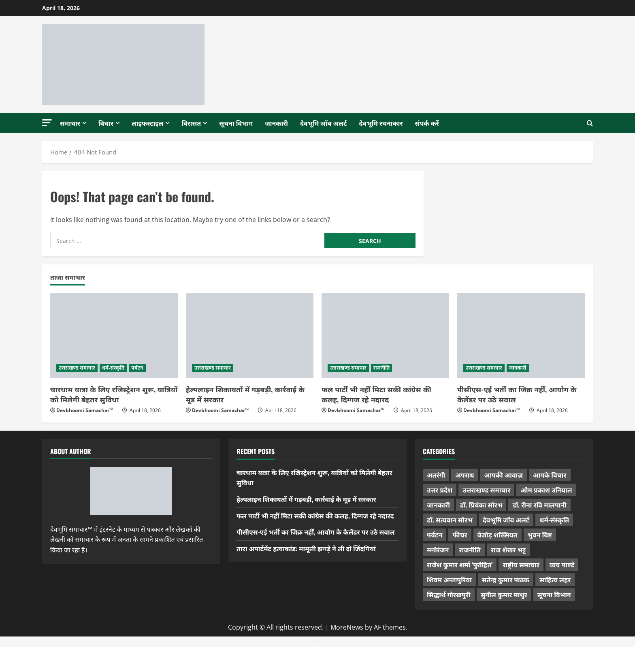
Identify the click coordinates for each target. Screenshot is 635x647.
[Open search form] (590, 123)
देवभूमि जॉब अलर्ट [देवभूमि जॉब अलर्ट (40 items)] (506, 519)
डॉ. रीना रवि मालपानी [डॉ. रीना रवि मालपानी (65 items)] (539, 505)
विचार (105, 123)
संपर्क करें (427, 123)
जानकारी (276, 123)
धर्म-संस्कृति (113, 367)
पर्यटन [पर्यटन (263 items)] (434, 534)
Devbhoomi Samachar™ (84, 410)
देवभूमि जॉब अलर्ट (323, 123)
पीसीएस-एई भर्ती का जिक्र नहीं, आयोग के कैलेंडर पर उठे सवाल (517, 394)
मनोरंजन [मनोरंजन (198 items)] (438, 549)
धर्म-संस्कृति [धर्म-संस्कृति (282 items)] (554, 519)
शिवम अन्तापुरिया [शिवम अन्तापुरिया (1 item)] (449, 579)
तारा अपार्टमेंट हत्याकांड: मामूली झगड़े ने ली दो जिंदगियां (306, 548)
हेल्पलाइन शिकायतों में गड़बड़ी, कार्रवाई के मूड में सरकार (245, 394)
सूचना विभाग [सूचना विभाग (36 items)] (554, 594)
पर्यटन (137, 367)
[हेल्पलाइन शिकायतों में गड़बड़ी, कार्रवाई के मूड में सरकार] (249, 335)
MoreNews (346, 627)
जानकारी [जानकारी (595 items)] (438, 505)
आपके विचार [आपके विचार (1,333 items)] (550, 475)
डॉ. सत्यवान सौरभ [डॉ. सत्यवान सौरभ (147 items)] (450, 519)
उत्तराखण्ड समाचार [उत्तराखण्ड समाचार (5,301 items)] (486, 490)
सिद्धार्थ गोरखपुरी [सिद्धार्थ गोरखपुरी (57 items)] (449, 594)
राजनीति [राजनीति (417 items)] (470, 549)
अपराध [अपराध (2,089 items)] (464, 475)
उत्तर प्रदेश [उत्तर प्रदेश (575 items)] (439, 490)
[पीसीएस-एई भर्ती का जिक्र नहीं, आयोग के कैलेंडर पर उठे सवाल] (521, 335)
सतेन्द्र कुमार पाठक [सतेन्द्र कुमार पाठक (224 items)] (505, 579)
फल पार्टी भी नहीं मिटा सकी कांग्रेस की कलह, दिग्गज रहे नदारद (376, 394)
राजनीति (381, 367)
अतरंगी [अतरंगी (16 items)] (436, 475)
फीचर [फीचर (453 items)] (459, 534)
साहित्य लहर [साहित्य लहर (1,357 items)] (555, 579)
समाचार (70, 123)
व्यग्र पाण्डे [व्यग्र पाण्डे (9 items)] (562, 564)
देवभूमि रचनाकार (381, 123)
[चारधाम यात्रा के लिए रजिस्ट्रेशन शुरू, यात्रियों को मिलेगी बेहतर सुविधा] (114, 335)
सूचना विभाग (236, 123)
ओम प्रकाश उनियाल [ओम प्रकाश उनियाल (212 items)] (546, 490)
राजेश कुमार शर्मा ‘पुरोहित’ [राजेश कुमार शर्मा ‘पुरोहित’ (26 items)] (460, 564)
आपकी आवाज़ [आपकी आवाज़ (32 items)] (503, 475)
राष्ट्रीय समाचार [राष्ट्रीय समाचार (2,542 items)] (521, 564)
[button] (47, 122)
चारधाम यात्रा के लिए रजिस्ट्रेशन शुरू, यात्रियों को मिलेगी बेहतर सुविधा (113, 394)
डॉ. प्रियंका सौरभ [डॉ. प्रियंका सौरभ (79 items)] (481, 505)
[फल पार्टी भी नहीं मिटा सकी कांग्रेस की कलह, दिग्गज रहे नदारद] (385, 335)
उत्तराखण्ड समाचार (77, 367)
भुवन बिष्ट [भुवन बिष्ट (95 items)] (540, 534)
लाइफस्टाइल (147, 123)
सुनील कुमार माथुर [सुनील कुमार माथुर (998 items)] (504, 594)
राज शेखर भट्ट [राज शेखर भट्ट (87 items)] (508, 549)
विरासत (191, 123)
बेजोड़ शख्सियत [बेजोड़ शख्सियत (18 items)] (497, 534)
